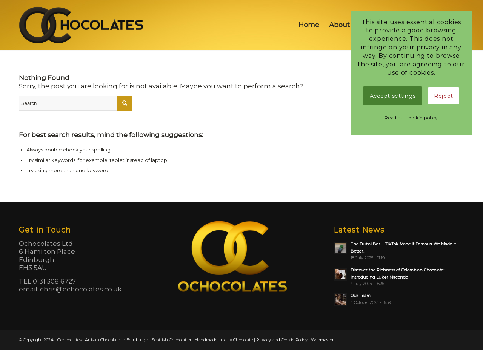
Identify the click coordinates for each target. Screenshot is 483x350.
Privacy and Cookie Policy (282, 339)
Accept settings (393, 96)
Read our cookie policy (411, 117)
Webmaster (322, 339)
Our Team (361, 295)
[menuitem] (309, 25)
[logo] (82, 25)
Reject (443, 96)
